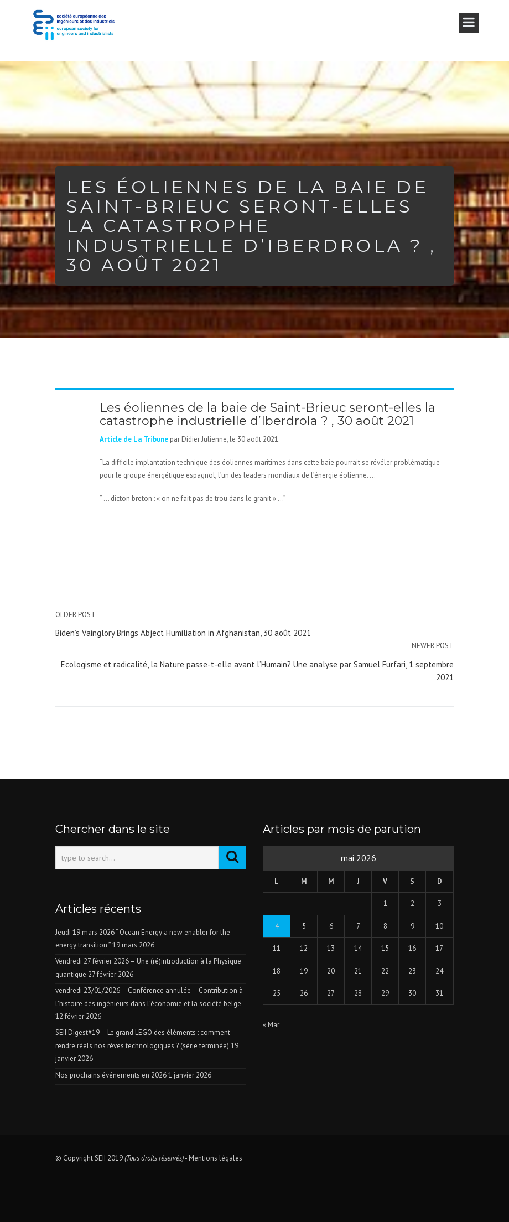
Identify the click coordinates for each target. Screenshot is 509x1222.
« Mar (271, 1024)
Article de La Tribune (134, 439)
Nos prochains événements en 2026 (111, 1075)
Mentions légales (215, 1158)
